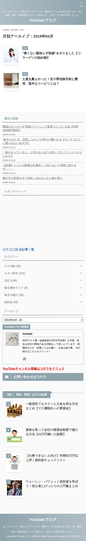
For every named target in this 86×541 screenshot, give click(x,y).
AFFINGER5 (73, 536)
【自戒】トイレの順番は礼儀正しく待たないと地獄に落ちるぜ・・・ (39, 167)
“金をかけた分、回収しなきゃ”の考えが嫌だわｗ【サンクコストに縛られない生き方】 (42, 141)
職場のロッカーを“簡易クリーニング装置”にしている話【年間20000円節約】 (40, 128)
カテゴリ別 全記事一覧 (18, 249)
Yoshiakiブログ (43, 20)
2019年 (14, 30)
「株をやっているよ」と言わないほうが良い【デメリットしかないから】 (42, 154)
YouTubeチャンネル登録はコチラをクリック (33, 368)
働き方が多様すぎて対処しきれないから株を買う (33, 178)
